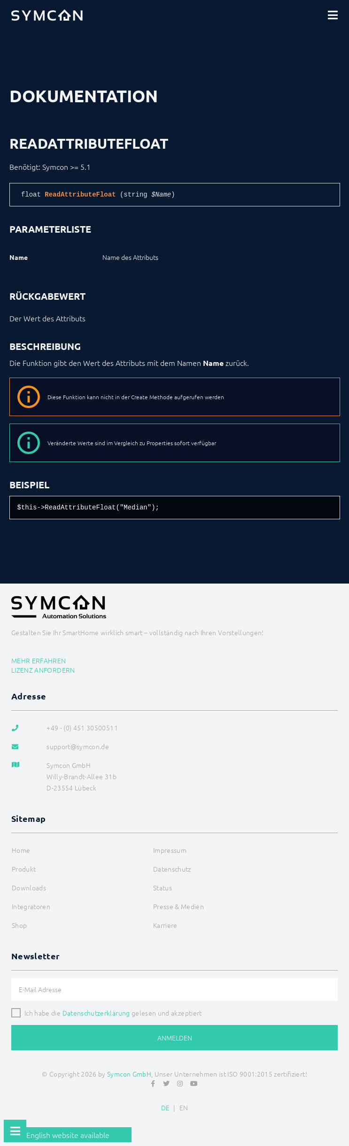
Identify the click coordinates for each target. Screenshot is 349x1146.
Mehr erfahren (38, 660)
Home (21, 850)
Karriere (165, 925)
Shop (19, 925)
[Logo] (47, 15)
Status (162, 887)
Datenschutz (172, 868)
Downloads (29, 887)
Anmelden (174, 1037)
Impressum (169, 850)
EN (183, 1107)
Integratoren (31, 906)
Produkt (24, 868)
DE (165, 1107)
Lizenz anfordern (43, 670)
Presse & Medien (178, 906)
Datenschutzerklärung (96, 1012)
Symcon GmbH (129, 1073)
